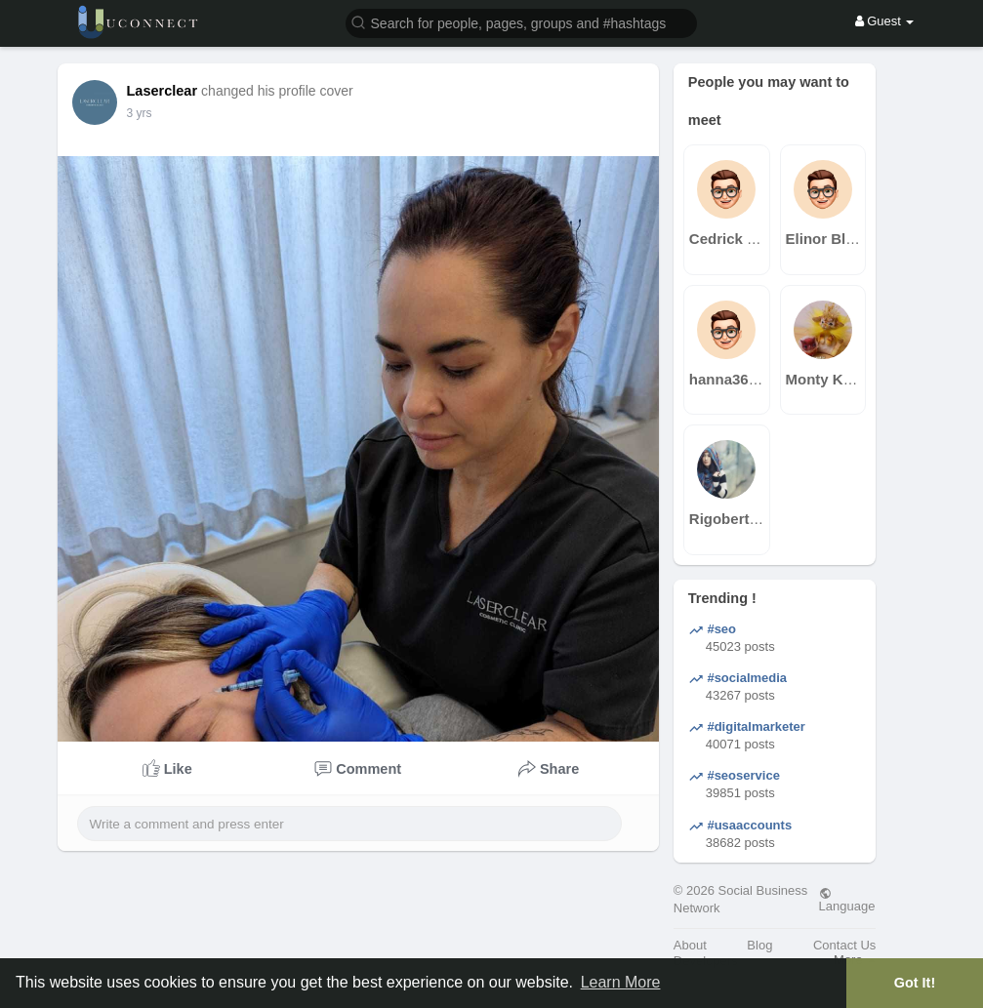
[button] (521, 22)
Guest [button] (885, 21)
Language (847, 899)
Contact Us (844, 945)
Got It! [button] (914, 982)
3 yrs (139, 113)
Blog (759, 945)
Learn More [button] (621, 982)
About (690, 945)
